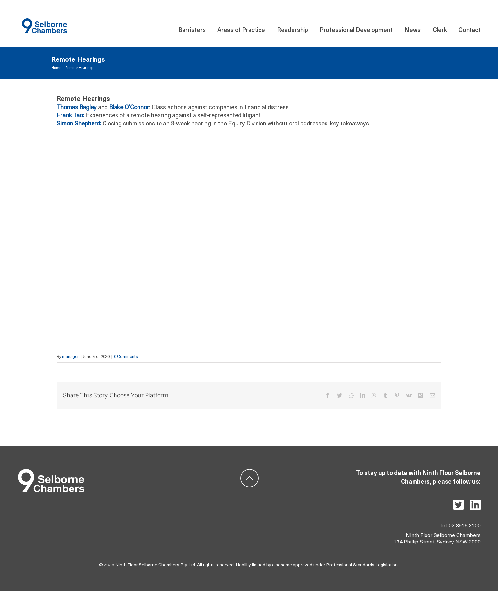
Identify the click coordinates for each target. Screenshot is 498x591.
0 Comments (126, 357)
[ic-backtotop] (249, 472)
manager (70, 357)
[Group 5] (51, 472)
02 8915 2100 (465, 526)
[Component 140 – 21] (44, 21)
